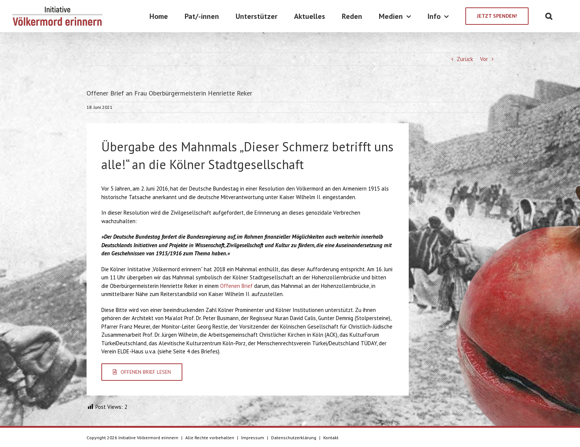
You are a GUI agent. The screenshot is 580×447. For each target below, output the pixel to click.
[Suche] (548, 16)
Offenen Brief (236, 285)
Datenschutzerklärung (293, 437)
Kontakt (330, 437)
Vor (484, 59)
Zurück (465, 59)
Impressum (252, 437)
